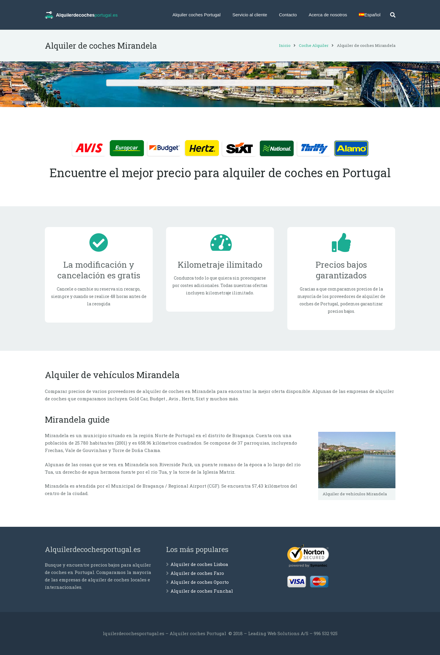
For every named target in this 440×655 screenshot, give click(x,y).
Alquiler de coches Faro (197, 573)
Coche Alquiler (314, 45)
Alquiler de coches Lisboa (199, 564)
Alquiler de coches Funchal (202, 591)
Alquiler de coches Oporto (200, 582)
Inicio (285, 45)
